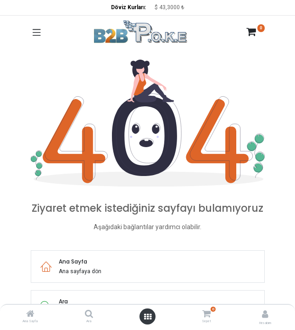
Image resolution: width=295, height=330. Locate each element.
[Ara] (89, 315)
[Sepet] (206, 313)
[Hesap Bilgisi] (265, 314)
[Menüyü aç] (147, 316)
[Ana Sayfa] (30, 315)
